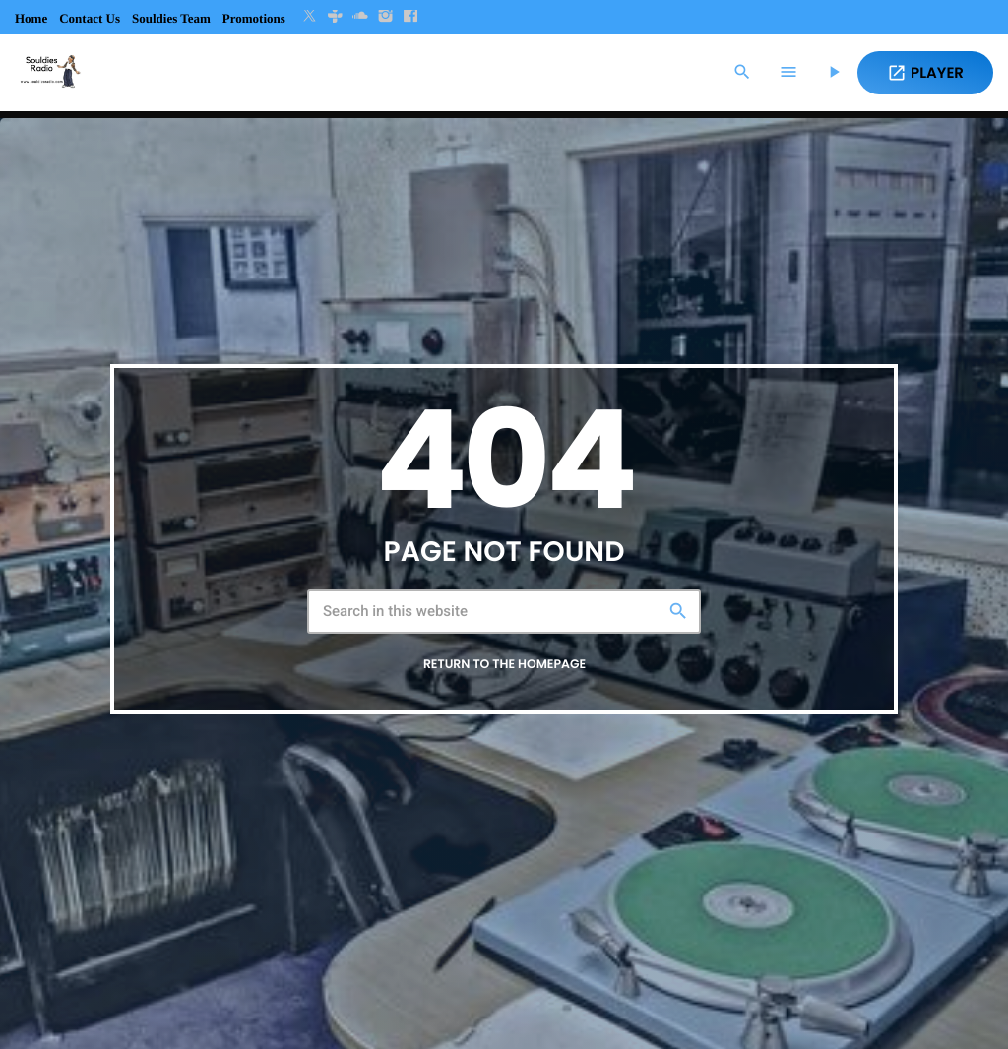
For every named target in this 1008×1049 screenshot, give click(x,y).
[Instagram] (386, 17)
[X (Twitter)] (310, 17)
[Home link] (49, 72)
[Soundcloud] (360, 17)
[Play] (833, 72)
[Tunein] (335, 17)
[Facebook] (410, 17)
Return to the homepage (504, 664)
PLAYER (925, 73)
